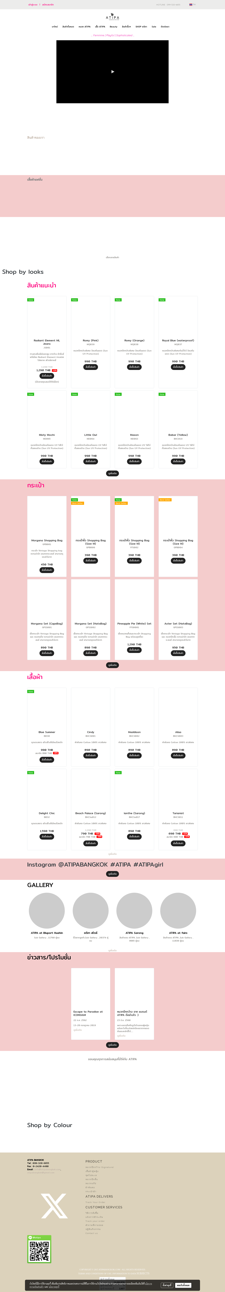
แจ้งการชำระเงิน (94, 1217)
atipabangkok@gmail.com (40, 1172)
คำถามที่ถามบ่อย (94, 1225)
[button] (174, 27)
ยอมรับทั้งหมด (183, 1285)
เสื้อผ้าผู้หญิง (92, 1171)
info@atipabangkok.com (47, 1169)
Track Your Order (95, 1202)
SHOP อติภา (141, 26)
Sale (154, 26)
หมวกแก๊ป (91, 1183)
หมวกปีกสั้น (92, 1179)
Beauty (113, 26)
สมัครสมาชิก (48, 4)
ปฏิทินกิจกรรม (93, 1229)
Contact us (92, 1233)
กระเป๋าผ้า (91, 1191)
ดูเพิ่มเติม (112, 473)
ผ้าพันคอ (90, 1187)
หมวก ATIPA (85, 26)
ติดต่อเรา (165, 26)
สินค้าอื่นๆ (126, 26)
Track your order (95, 1221)
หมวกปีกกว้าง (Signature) (100, 1167)
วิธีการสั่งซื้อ (92, 1213)
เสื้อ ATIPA (100, 26)
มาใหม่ (55, 26)
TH (192, 5)
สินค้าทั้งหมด (68, 26)
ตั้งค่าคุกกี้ (167, 1285)
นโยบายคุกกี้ (54, 1286)
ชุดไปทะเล (91, 1175)
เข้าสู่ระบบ (32, 4)
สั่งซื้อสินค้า (47, 375)
